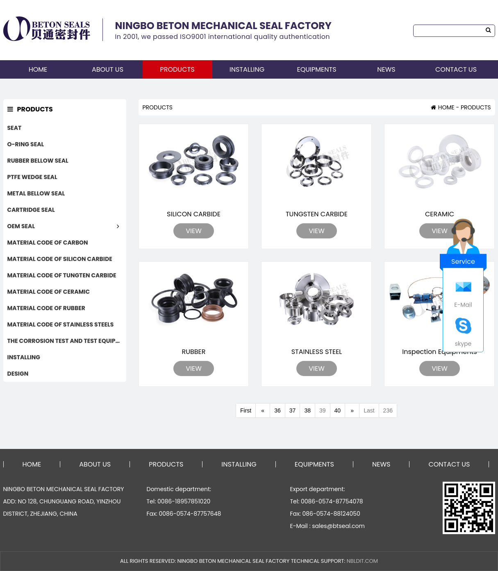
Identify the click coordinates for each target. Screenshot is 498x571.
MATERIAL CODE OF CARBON (47, 243)
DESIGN (18, 374)
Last (369, 411)
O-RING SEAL (25, 144)
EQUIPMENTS (316, 69)
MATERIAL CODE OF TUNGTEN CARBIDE (61, 276)
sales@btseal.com (338, 526)
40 (337, 411)
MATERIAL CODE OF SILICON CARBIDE (59, 259)
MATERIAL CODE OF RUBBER (46, 308)
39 (322, 411)
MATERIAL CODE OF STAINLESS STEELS (60, 325)
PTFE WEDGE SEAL (32, 177)
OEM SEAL (21, 226)
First (245, 411)
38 (307, 411)
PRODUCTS (177, 69)
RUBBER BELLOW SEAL (37, 161)
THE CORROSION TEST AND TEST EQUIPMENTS (66, 341)
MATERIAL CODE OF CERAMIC (48, 292)
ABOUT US (107, 69)
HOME (38, 69)
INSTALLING (247, 69)
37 (292, 411)
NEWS (386, 69)
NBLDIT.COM (362, 561)
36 (277, 411)
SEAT (14, 128)
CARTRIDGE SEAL (31, 210)
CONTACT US (456, 69)
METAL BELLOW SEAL (36, 194)
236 (388, 411)
